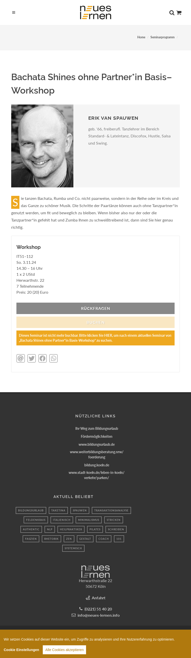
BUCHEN (96, 322)
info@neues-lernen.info (99, 615)
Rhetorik (51, 538)
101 (119, 538)
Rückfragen (95, 308)
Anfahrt (98, 597)
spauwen (80, 510)
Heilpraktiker (71, 529)
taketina (58, 510)
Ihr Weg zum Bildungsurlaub (96, 428)
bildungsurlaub (31, 510)
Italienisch (62, 519)
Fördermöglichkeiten (96, 436)
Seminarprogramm (162, 37)
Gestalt (85, 538)
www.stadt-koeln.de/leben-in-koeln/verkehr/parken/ (97, 475)
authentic (31, 529)
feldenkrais (36, 519)
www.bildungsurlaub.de (97, 444)
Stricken (114, 519)
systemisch (73, 548)
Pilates (95, 529)
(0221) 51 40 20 (98, 608)
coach (103, 538)
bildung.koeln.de (96, 465)
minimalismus (88, 519)
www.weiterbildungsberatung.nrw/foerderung (97, 454)
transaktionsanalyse (111, 510)
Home (141, 37)
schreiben (116, 529)
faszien (31, 538)
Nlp (49, 529)
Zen (69, 538)
